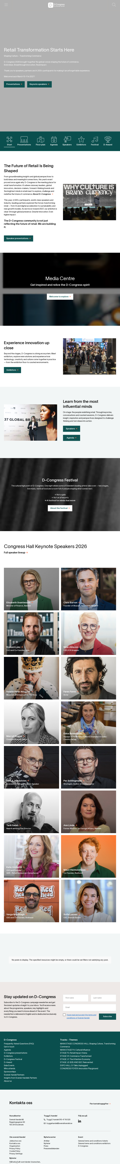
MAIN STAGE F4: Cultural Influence (75, 1050)
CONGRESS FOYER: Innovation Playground (79, 1069)
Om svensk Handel (17, 1137)
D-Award (107, 141)
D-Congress (10, 1040)
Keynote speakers (38, 91)
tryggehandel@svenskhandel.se (58, 1123)
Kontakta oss (14, 1143)
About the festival (59, 508)
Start (9, 141)
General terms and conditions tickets (93, 1141)
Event (80, 1137)
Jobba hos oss (15, 1141)
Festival (95, 141)
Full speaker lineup (14, 560)
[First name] (75, 1004)
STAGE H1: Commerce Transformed (75, 1056)
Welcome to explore (59, 297)
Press (46, 1146)
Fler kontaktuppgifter (99, 1104)
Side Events (9, 1065)
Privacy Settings (16, 1154)
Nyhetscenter (50, 1137)
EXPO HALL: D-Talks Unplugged (74, 1065)
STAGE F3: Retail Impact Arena (73, 1053)
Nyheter (47, 1143)
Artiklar (47, 1141)
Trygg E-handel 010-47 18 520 (57, 1120)
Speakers (67, 141)
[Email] (89, 1014)
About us (8, 1081)
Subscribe (107, 1023)
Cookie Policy (14, 1151)
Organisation (14, 1146)
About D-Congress (42, 201)
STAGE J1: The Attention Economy (75, 1059)
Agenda (54, 141)
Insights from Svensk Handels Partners (20, 1078)
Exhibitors (81, 141)
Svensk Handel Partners (14, 1075)
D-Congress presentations (15, 1053)
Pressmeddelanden (51, 1149)
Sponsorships (10, 1072)
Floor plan (40, 141)
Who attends (9, 1069)
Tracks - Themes (69, 1040)
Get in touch (9, 1047)
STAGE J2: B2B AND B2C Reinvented (76, 1062)
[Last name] (103, 1004)
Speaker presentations (17, 245)
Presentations (13, 91)
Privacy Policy (14, 1149)
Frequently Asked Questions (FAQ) (19, 1044)
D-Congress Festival (13, 1059)
